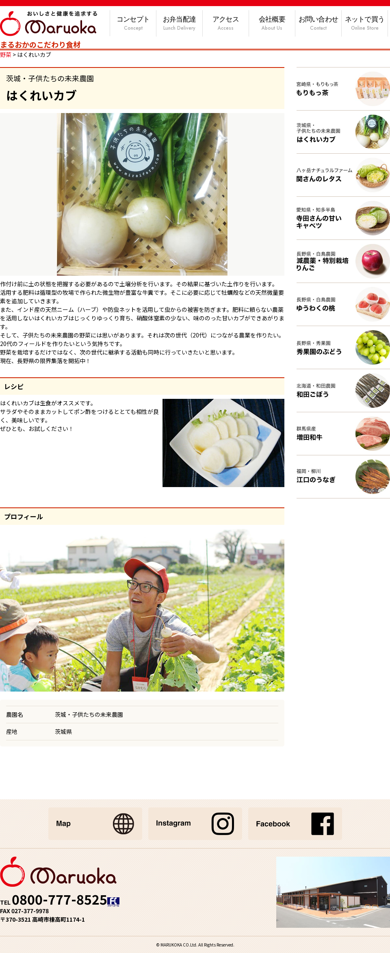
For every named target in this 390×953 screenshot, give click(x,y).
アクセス (226, 23)
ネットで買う (365, 23)
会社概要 (272, 23)
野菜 (5, 54)
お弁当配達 (179, 23)
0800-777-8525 (59, 899)
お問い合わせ (318, 23)
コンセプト (133, 23)
